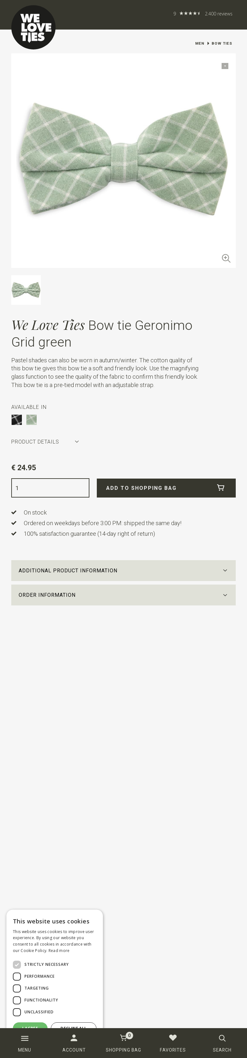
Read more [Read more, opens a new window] (59, 950)
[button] (123, 570)
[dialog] (54, 981)
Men (199, 43)
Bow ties (222, 43)
